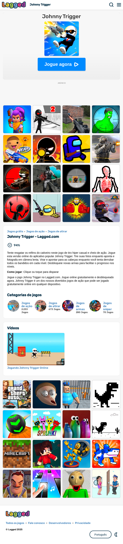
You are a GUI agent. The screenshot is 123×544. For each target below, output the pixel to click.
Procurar (111, 5)
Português (100, 534)
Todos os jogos (15, 523)
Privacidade (82, 523)
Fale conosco (36, 523)
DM (116, 534)
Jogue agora (58, 64)
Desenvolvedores (60, 523)
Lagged (14, 5)
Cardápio (119, 5)
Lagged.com (18, 514)
